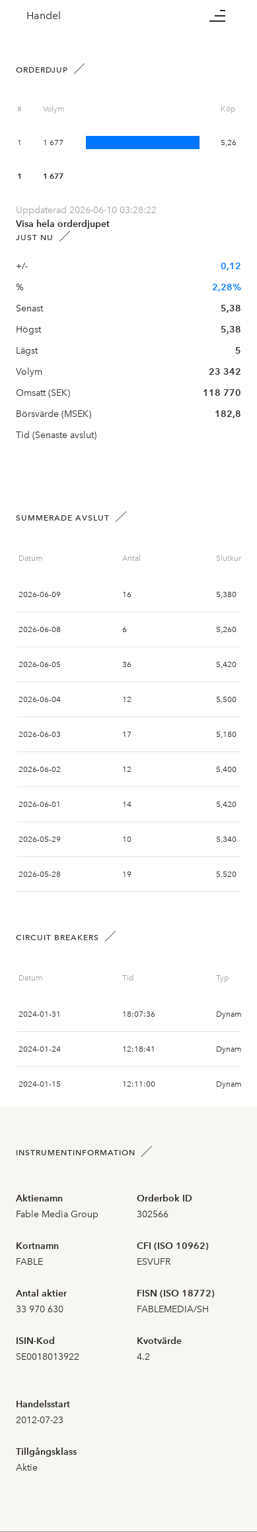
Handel (43, 15)
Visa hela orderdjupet (63, 224)
